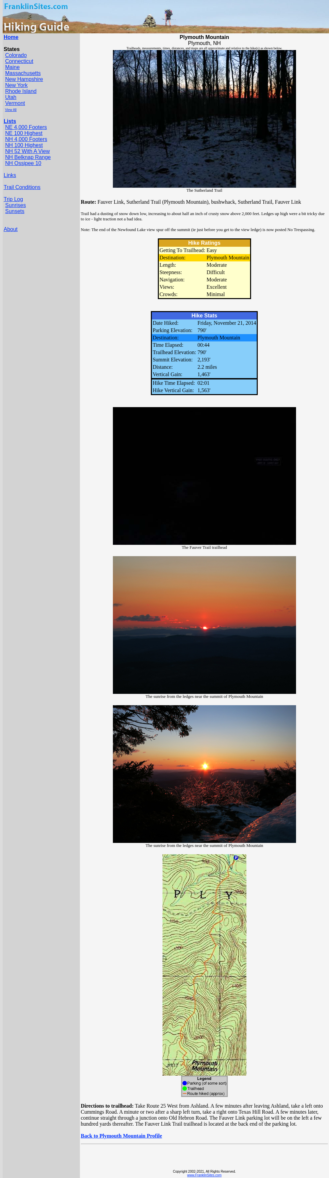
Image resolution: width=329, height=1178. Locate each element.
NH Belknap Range (28, 157)
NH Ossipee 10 (23, 163)
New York (16, 85)
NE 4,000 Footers (26, 127)
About (11, 229)
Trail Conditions (22, 187)
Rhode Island (20, 91)
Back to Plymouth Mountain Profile (121, 1136)
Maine (12, 67)
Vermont (15, 103)
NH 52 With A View (27, 151)
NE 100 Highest (23, 133)
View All (11, 110)
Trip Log (13, 199)
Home (11, 37)
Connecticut (19, 61)
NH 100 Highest (24, 145)
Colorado (16, 55)
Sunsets (14, 211)
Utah (10, 97)
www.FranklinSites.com (204, 1175)
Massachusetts (23, 73)
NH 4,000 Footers (26, 139)
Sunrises (15, 205)
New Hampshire (24, 79)
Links (10, 175)
